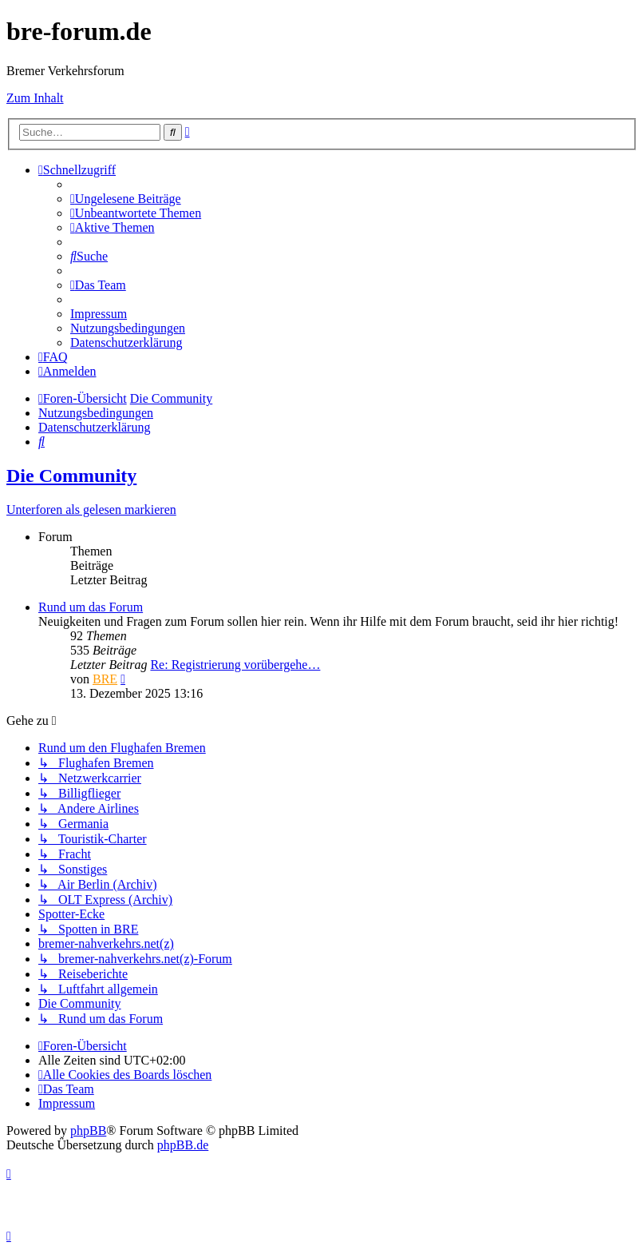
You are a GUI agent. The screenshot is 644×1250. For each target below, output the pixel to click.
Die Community (71, 475)
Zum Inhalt (35, 98)
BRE (105, 679)
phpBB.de (182, 1145)
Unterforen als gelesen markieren (91, 509)
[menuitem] (125, 198)
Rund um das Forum (90, 607)
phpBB (88, 1130)
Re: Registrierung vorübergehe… (235, 664)
